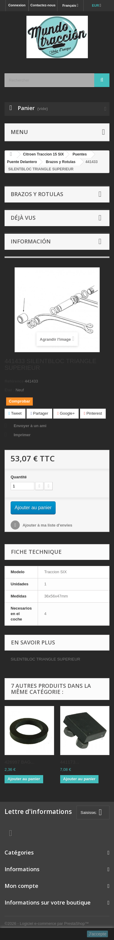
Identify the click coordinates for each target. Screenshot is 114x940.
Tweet (15, 413)
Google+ (66, 413)
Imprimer (22, 435)
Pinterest (93, 413)
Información (31, 241)
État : (10, 390)
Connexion (17, 5)
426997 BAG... (19, 761)
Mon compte (21, 885)
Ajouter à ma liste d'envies (47, 525)
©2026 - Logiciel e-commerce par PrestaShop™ (47, 923)
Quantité (19, 477)
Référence (14, 381)
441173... (69, 761)
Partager (39, 413)
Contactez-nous (43, 5)
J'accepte (97, 934)
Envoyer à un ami (30, 425)
